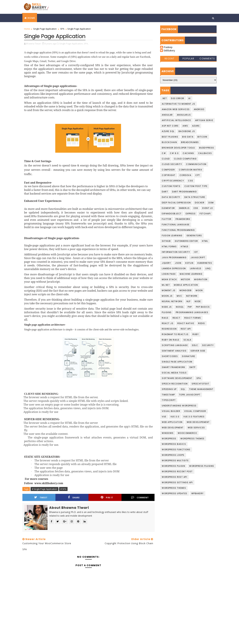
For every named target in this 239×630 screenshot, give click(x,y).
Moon (199, 290)
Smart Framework (173, 367)
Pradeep (167, 47)
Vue (164, 416)
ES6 (196, 208)
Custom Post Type (195, 186)
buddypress (206, 147)
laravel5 (195, 268)
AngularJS (184, 114)
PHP (190, 306)
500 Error (177, 98)
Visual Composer (195, 411)
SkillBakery (169, 50)
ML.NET (166, 284)
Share (74, 497)
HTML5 (184, 246)
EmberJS (184, 208)
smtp (192, 367)
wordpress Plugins (201, 466)
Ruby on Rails (170, 339)
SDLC (195, 345)
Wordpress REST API (174, 477)
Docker (199, 202)
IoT (196, 252)
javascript (198, 257)
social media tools (174, 372)
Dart (165, 191)
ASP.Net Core (170, 125)
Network (192, 295)
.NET (164, 98)
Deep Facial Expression (176, 202)
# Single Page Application (44, 489)
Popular (188, 58)
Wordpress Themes (192, 438)
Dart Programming (184, 191)
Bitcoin (202, 136)
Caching (188, 153)
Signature (188, 356)
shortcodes (170, 356)
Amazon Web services (176, 109)
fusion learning (172, 235)
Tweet (40, 497)
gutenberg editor (186, 241)
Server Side (198, 350)
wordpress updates (174, 493)
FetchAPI (205, 213)
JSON (178, 263)
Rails (165, 317)
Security (208, 345)
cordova (185, 175)
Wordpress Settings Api (177, 482)
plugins (167, 312)
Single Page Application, (71, 43)
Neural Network (172, 301)
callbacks (205, 153)
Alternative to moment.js (178, 103)
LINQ (208, 268)
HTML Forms (169, 246)
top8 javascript (189, 394)
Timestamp (168, 394)
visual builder (171, 411)
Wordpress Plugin (173, 466)
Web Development (173, 427)
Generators (194, 235)
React (176, 317)
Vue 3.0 (174, 416)
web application (172, 422)
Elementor (168, 208)
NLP (189, 301)
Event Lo (207, 208)
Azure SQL (168, 131)
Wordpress (169, 438)
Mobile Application (186, 284)
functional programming (178, 230)
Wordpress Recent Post (177, 471)
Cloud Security (172, 164)
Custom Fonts (171, 186)
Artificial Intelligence (176, 120)
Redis (201, 323)
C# (164, 153)
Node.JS (167, 306)
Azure (196, 125)
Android (199, 109)
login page (169, 274)
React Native (185, 323)
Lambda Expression (174, 268)
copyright (168, 175)
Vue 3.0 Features (193, 416)
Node (198, 301)
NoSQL (180, 306)
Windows (168, 433)
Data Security (171, 197)
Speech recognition (175, 383)
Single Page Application (45, 28)
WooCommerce (187, 433)
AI (189, 98)
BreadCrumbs (190, 142)
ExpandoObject (172, 213)
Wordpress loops (173, 455)
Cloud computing (185, 158)
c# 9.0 (174, 153)
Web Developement (198, 422)
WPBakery (197, 493)
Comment (140, 497)
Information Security (176, 252)
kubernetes (205, 263)
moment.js (168, 290)
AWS (185, 125)
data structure (194, 197)
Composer (168, 169)
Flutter (166, 219)
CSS (190, 180)
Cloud (166, 158)
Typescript (169, 400)
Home (31, 18)
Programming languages (192, 312)
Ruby (196, 334)
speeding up (169, 389)
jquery (166, 263)
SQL (183, 389)
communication (196, 164)
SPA (62, 28)
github (166, 241)
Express (191, 213)
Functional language (176, 224)
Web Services (196, 427)
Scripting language (175, 345)
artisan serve (204, 120)
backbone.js (187, 131)
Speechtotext (200, 383)
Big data (187, 136)
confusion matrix (190, 169)
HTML (205, 241)
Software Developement (177, 378)
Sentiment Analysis (174, 350)
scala (187, 339)
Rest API (186, 328)
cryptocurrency (173, 180)
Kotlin (189, 263)
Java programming (174, 257)
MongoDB (186, 290)
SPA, (86, 43)
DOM (211, 202)
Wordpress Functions (176, 449)
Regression (169, 328)
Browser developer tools (178, 147)
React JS (167, 323)
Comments (207, 58)
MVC (179, 295)
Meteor (185, 279)
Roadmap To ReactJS (175, 334)
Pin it (107, 497)
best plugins (170, 136)
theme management (201, 389)
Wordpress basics (174, 444)
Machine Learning (191, 274)
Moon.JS (167, 295)
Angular (167, 114)
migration (200, 279)
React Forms (192, 317)
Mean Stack (169, 279)
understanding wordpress (179, 405)
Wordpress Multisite (175, 460)
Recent (170, 58)
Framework (183, 219)
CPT (197, 175)
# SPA (63, 489)
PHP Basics (203, 306)
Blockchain (169, 142)
